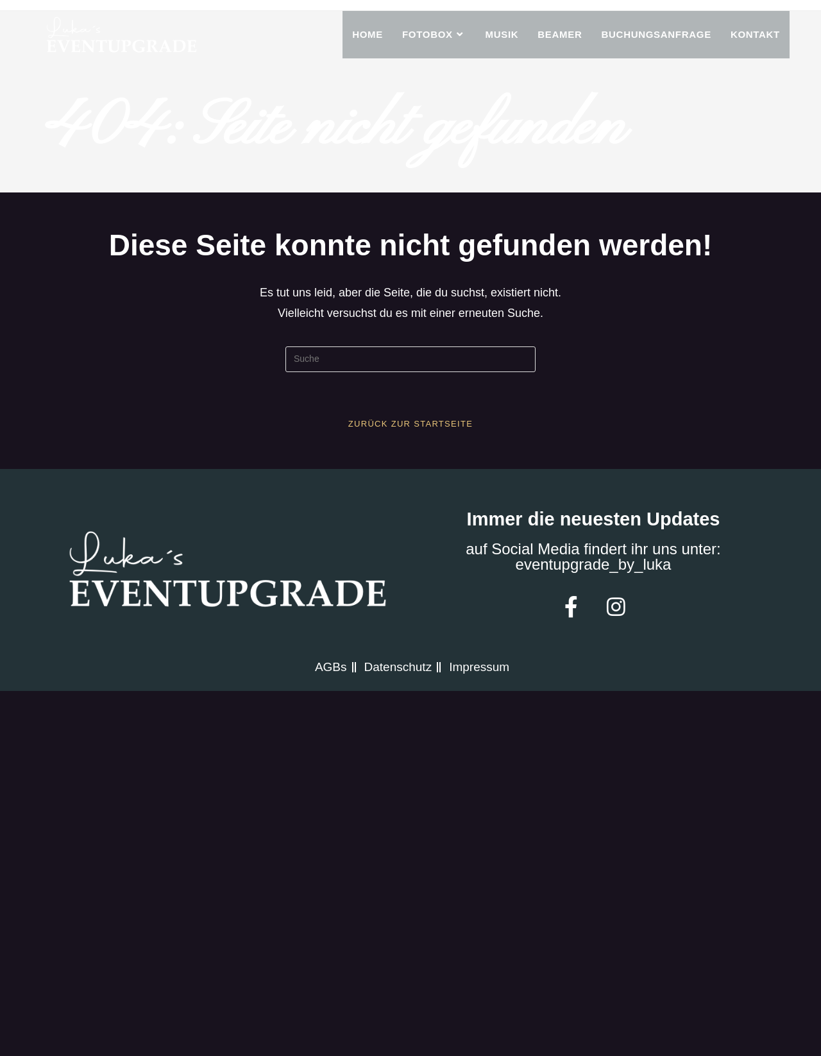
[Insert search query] (410, 359)
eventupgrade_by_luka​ (594, 564)
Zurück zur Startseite (410, 424)
